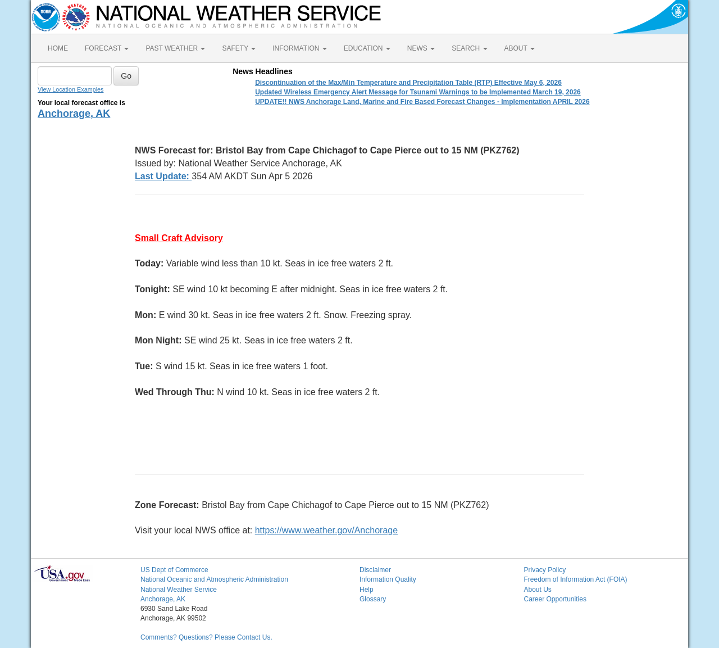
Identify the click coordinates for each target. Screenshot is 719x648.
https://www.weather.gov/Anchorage (326, 530)
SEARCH (469, 48)
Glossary (373, 599)
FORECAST (107, 48)
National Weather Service (178, 589)
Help (367, 589)
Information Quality (388, 579)
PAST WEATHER (175, 48)
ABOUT (519, 48)
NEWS (421, 48)
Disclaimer (375, 570)
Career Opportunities (555, 599)
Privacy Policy (545, 570)
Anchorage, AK (74, 113)
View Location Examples (70, 89)
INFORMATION (299, 48)
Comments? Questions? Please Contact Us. (206, 637)
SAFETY (239, 48)
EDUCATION (367, 48)
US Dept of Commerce (174, 570)
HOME (58, 48)
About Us (538, 589)
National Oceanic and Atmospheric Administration (214, 579)
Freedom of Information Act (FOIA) (575, 579)
